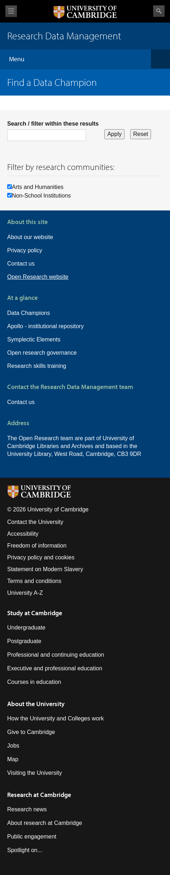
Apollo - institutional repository (45, 326)
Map (12, 759)
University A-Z (25, 593)
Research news (27, 809)
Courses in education (34, 682)
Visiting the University (34, 773)
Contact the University (35, 522)
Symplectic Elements (34, 339)
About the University (36, 704)
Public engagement (31, 836)
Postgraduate (24, 641)
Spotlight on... (24, 850)
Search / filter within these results (53, 124)
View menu (11, 11)
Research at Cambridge (39, 795)
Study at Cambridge (34, 613)
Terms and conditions (34, 581)
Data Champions (28, 313)
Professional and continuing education (55, 655)
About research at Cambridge (44, 823)
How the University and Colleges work (55, 718)
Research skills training (36, 366)
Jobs (13, 746)
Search (159, 11)
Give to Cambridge (31, 732)
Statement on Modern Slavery (45, 569)
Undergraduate (26, 627)
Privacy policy (24, 250)
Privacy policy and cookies (41, 557)
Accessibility (22, 534)
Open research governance (42, 353)
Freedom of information (36, 546)
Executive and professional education (54, 668)
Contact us (20, 264)
